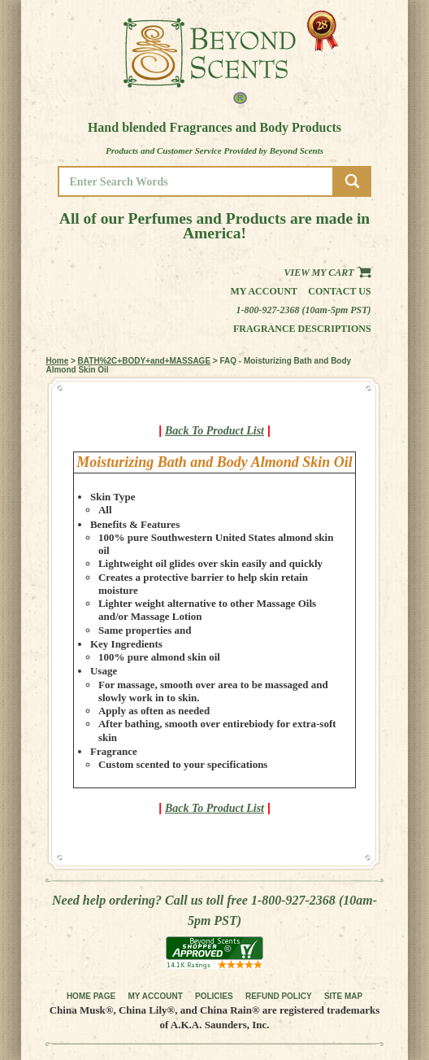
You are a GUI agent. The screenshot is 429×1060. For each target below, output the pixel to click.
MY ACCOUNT (155, 996)
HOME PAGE (91, 996)
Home (57, 360)
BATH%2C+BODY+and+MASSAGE (144, 360)
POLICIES (214, 996)
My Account (264, 291)
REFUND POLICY (278, 996)
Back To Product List (214, 431)
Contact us (339, 291)
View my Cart (327, 272)
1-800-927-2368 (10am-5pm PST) (303, 310)
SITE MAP (343, 996)
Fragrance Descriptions (302, 328)
